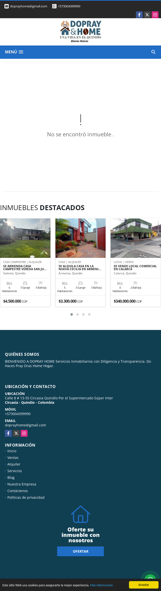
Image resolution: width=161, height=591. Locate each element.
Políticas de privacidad (26, 497)
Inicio (11, 451)
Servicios (14, 470)
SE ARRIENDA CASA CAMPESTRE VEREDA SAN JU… (24, 268)
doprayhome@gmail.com (25, 425)
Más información (101, 585)
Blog (11, 477)
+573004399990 (69, 6)
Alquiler (13, 464)
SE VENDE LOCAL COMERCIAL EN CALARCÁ (135, 268)
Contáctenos (17, 490)
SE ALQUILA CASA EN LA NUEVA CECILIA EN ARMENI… (80, 268)
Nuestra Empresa (21, 484)
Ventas (12, 457)
